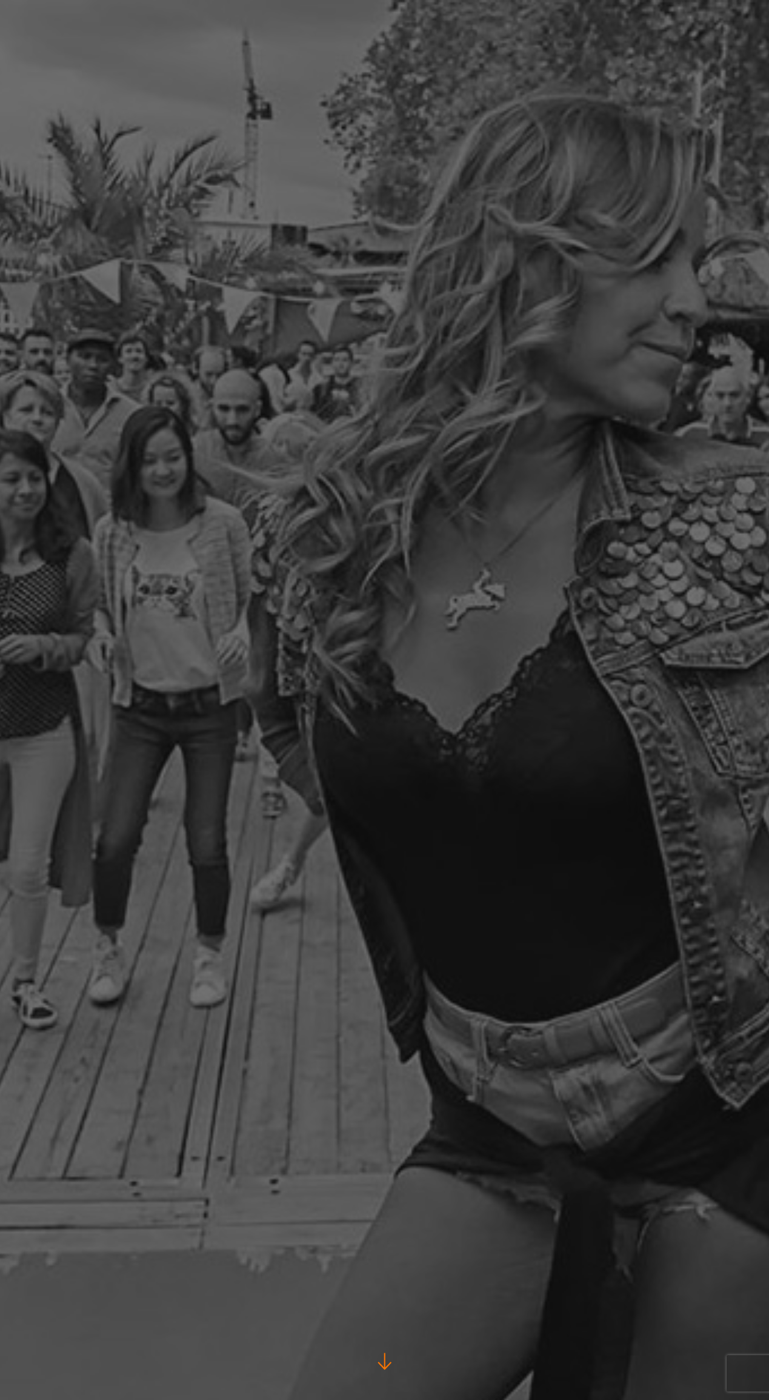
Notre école (727, 55)
